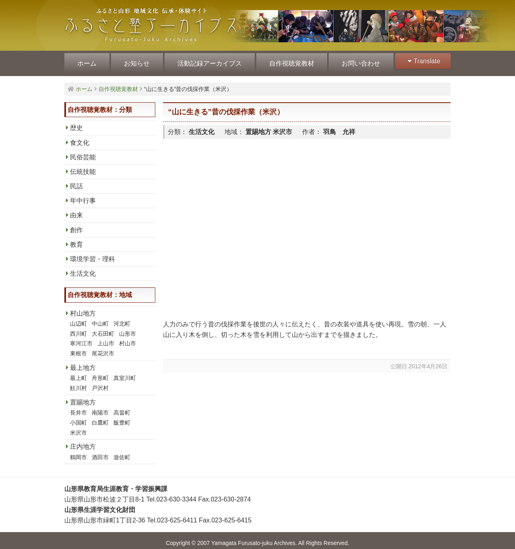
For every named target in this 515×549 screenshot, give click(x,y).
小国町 (78, 418)
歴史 (76, 123)
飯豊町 (121, 418)
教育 (76, 239)
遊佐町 (121, 452)
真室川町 (124, 373)
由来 (76, 210)
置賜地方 (83, 397)
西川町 (78, 329)
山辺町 (78, 319)
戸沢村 (100, 383)
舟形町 (100, 373)
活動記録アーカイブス (207, 61)
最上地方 (83, 362)
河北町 (121, 319)
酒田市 (100, 452)
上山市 (105, 338)
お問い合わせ (357, 61)
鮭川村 (78, 383)
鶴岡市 (78, 452)
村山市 (127, 338)
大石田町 (103, 329)
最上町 (78, 373)
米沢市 (78, 428)
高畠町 (121, 408)
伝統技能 (83, 166)
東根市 (78, 348)
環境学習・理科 (92, 254)
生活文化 (83, 268)
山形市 (127, 329)
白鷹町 (100, 418)
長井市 (78, 408)
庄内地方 (83, 441)
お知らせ (135, 61)
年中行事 (83, 195)
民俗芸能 (83, 152)
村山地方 (83, 308)
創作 (76, 225)
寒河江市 (81, 338)
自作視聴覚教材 (288, 61)
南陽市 (100, 408)
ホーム (86, 61)
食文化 (79, 137)
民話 (76, 181)
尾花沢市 (103, 348)
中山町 (100, 319)
